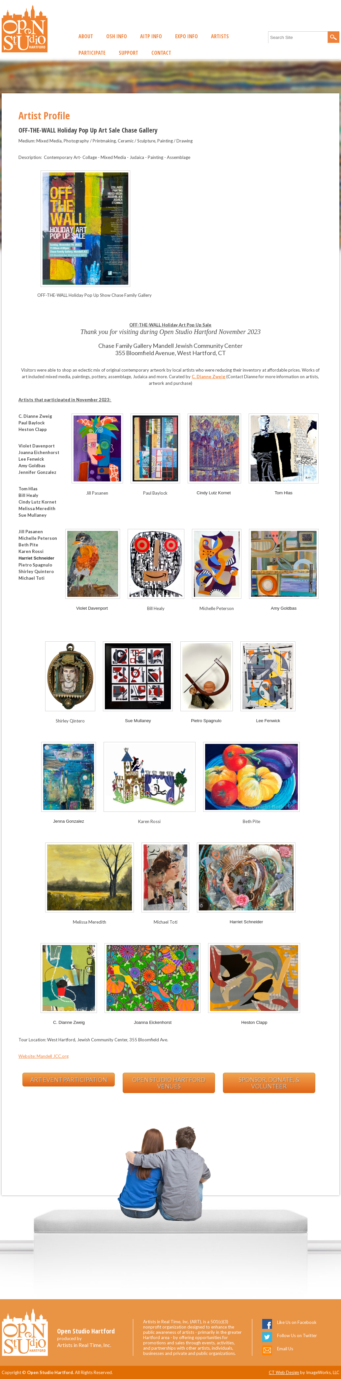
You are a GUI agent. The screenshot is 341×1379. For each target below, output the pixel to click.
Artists (220, 36)
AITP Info (151, 36)
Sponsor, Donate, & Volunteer (269, 1083)
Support (128, 52)
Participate (92, 52)
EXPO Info (186, 36)
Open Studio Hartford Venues (168, 1083)
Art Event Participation (68, 1079)
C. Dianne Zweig (208, 376)
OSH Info (116, 36)
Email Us (285, 1348)
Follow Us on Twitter (297, 1335)
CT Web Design (284, 1372)
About (85, 36)
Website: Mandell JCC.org (43, 1056)
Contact (161, 52)
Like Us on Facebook (297, 1322)
